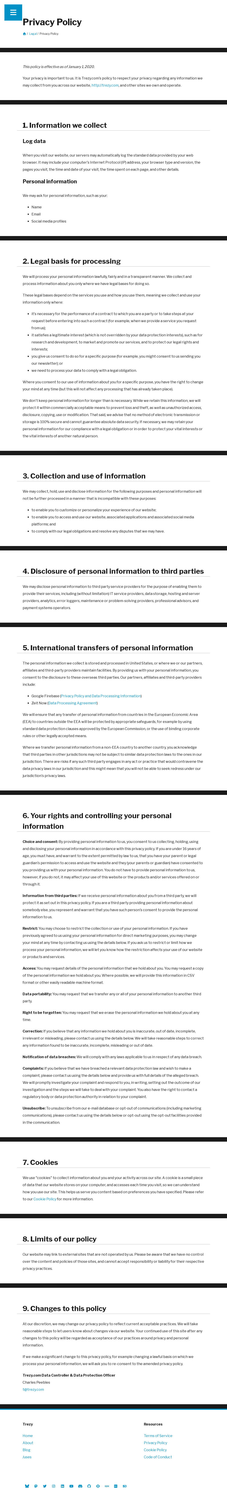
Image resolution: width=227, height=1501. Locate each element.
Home (28, 1436)
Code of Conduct (158, 1457)
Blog (26, 1450)
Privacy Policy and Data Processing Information (101, 696)
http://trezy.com (105, 85)
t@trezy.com (33, 1389)
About (28, 1443)
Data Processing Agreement (72, 703)
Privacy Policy (155, 1443)
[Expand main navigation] (13, 12)
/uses (27, 1457)
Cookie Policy (44, 1199)
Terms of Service (158, 1436)
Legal (33, 33)
